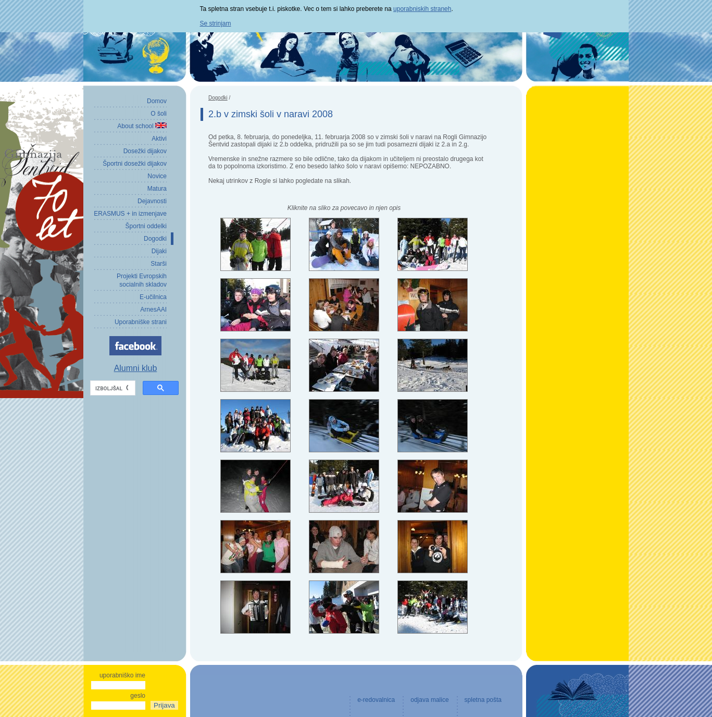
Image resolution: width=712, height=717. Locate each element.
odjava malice (429, 699)
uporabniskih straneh (422, 9)
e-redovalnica (376, 699)
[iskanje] (111, 388)
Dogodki (218, 98)
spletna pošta (483, 699)
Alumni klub (135, 368)
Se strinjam (215, 23)
